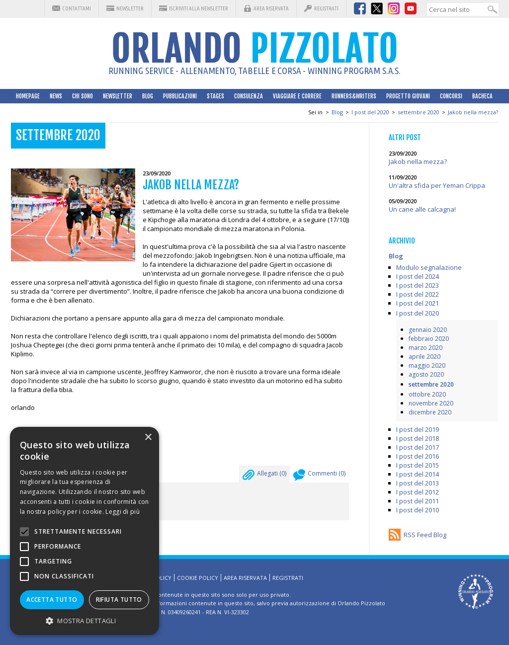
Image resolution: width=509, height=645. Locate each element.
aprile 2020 (424, 356)
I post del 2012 (417, 491)
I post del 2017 (417, 447)
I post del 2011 (417, 500)
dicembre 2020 (430, 412)
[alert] (84, 531)
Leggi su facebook (56, 446)
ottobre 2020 (427, 394)
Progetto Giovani (408, 96)
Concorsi (451, 96)
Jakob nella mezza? (473, 112)
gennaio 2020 (428, 329)
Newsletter (130, 8)
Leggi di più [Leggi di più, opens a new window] (122, 511)
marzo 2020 (425, 347)
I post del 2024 (417, 276)
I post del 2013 (417, 483)
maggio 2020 (427, 365)
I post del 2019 (417, 429)
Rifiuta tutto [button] (119, 599)
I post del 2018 (417, 438)
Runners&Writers (354, 96)
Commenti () (319, 476)
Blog (147, 96)
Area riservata (271, 8)
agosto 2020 (426, 374)
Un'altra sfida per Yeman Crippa (437, 185)
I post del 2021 (417, 303)
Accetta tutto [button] (51, 599)
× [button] (148, 437)
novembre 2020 (431, 403)
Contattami (76, 8)
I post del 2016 (417, 456)
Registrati (326, 8)
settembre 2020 (418, 112)
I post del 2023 (417, 285)
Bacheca (482, 96)
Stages (215, 96)
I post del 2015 (417, 465)
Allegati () (264, 476)
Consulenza (248, 96)
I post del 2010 (417, 509)
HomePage (28, 96)
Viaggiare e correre (297, 96)
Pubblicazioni (180, 96)
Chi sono (82, 96)
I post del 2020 (370, 112)
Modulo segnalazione (429, 267)
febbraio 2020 (429, 338)
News (56, 96)
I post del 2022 (417, 294)
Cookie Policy (197, 577)
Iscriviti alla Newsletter (198, 8)
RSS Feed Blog (425, 534)
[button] (84, 620)
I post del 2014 (417, 474)
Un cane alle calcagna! (422, 209)
